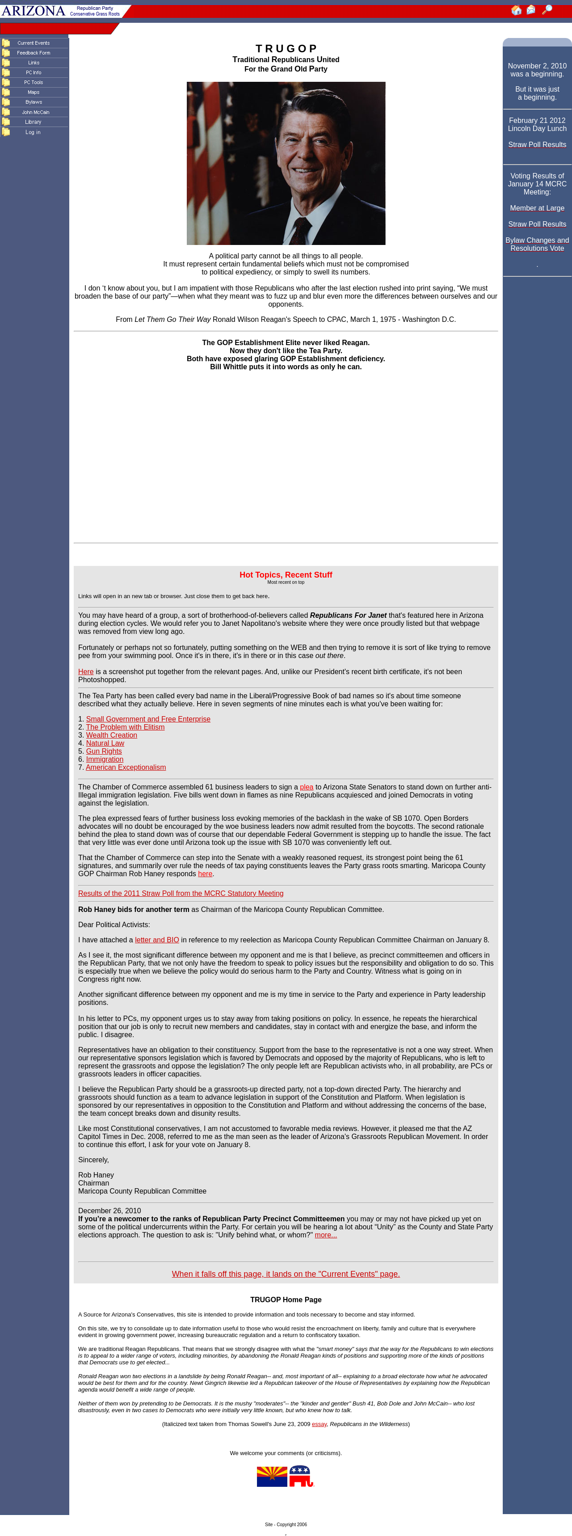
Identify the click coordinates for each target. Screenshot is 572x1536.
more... (326, 1235)
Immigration (105, 759)
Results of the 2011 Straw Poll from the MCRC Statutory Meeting (181, 893)
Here (86, 671)
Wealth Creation (111, 735)
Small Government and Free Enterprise (148, 719)
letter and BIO (157, 940)
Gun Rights (104, 751)
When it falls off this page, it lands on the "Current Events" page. (286, 1274)
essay (319, 1424)
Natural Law (105, 743)
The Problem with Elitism (125, 727)
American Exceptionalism (126, 767)
